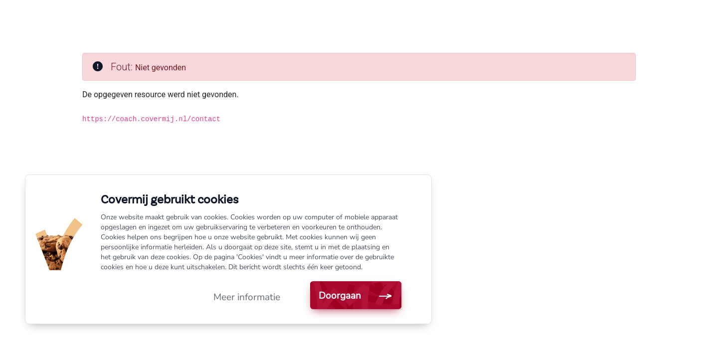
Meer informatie (246, 297)
